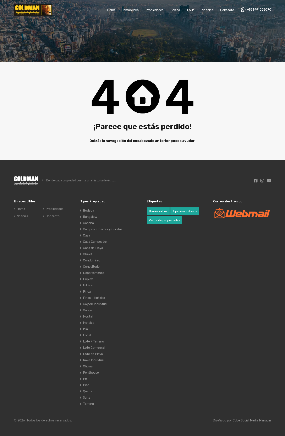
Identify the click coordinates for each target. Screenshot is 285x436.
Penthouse (91, 372)
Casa (86, 235)
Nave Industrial (93, 360)
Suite (86, 397)
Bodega (88, 210)
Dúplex (88, 279)
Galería (175, 10)
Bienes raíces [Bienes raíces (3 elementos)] (158, 211)
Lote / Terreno (93, 341)
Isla (85, 329)
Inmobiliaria (131, 10)
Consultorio (91, 266)
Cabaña (88, 223)
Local (87, 335)
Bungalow (90, 217)
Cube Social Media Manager (252, 420)
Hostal (88, 316)
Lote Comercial (94, 348)
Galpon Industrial (95, 304)
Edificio (88, 285)
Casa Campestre (95, 242)
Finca (87, 291)
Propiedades (155, 10)
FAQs (190, 10)
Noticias (207, 10)
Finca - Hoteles (94, 298)
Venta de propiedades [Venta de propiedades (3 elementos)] (164, 220)
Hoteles (88, 323)
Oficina (88, 366)
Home (111, 10)
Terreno (88, 404)
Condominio (91, 260)
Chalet (87, 254)
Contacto (227, 10)
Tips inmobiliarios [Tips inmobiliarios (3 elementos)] (184, 211)
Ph (85, 379)
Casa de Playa (93, 248)
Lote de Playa (93, 354)
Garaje (87, 310)
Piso (86, 385)
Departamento (93, 273)
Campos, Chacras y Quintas (102, 229)
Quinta (87, 391)
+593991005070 (259, 9)
